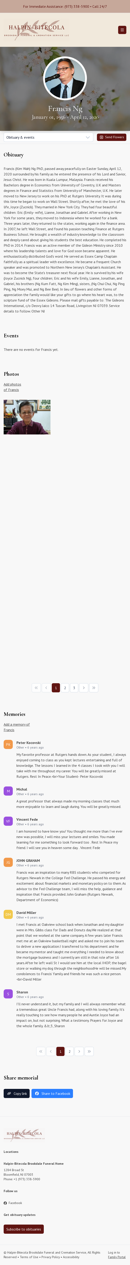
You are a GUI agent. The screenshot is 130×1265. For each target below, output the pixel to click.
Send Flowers (111, 137)
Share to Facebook (52, 1093)
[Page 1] (56, 687)
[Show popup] (48, 137)
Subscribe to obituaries (23, 1229)
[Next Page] (83, 687)
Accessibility (71, 1257)
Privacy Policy (51, 1257)
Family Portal (117, 1257)
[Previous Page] (46, 687)
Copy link (16, 1093)
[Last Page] (93, 687)
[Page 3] (74, 687)
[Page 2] (65, 687)
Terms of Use (29, 1257)
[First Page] (36, 687)
